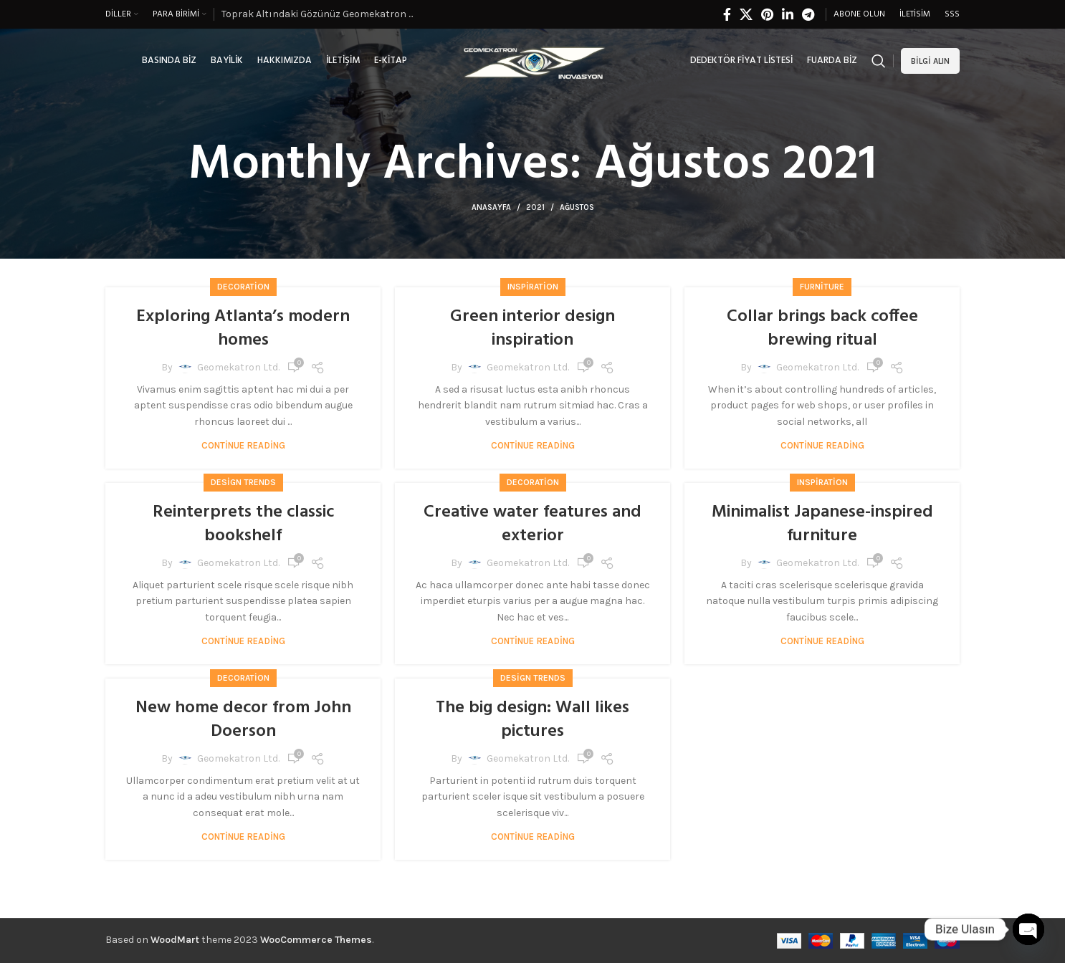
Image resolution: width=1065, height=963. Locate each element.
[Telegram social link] (808, 14)
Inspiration (532, 287)
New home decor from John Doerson (243, 720)
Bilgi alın (930, 61)
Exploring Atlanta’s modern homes (243, 329)
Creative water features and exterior (532, 524)
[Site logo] (532, 60)
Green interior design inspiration (532, 329)
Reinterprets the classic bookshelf (243, 524)
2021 (535, 207)
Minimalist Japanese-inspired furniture (822, 524)
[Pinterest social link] (767, 14)
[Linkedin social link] (788, 14)
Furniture (822, 287)
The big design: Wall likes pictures (532, 720)
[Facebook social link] (727, 14)
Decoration (243, 287)
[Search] (878, 61)
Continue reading (243, 445)
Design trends (243, 482)
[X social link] (746, 14)
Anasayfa (491, 207)
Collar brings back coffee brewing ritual (822, 329)
